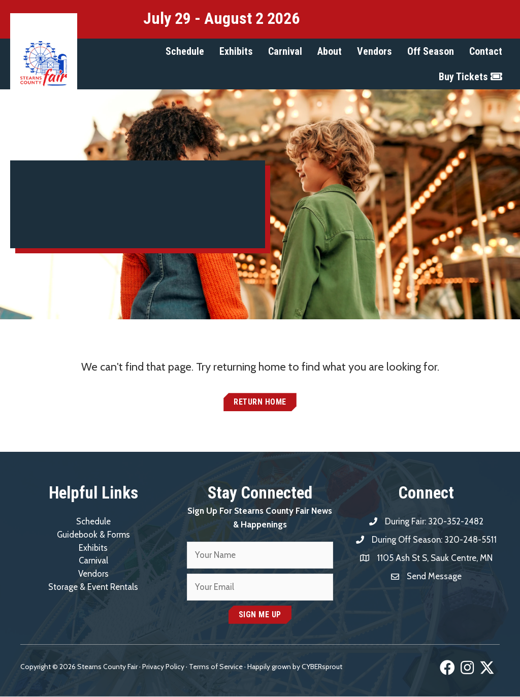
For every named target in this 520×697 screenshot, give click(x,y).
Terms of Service (216, 667)
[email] (260, 587)
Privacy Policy (163, 667)
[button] (184, 51)
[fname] (260, 555)
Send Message (434, 576)
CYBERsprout (322, 667)
